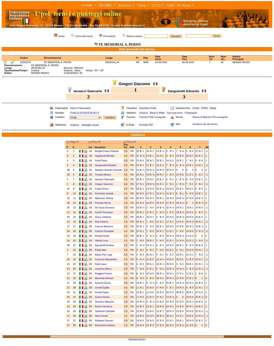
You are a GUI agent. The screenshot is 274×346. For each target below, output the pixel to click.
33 (147, 170)
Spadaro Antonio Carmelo (108, 170)
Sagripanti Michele (105, 155)
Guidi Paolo (101, 160)
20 (138, 151)
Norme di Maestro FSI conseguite (210, 117)
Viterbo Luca (102, 240)
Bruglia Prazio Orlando (107, 151)
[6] (94, 112)
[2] (81, 112)
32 (147, 198)
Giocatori (124, 5)
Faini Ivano (101, 264)
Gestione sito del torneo (204, 124)
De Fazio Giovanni (105, 207)
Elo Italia (105, 5)
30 (167, 170)
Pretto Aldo (101, 250)
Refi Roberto (102, 221)
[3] (84, 112)
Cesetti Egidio (102, 287)
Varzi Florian (102, 316)
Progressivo (191, 112)
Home (61, 36)
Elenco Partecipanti (80, 108)
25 (138, 174)
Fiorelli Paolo (102, 292)
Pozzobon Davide (104, 193)
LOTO (156, 5)
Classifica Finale (147, 108)
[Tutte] (195, 108)
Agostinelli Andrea (104, 245)
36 (196, 203)
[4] (87, 112)
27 (196, 151)
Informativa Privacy (137, 339)
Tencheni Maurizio (105, 301)
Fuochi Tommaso (104, 212)
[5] (91, 112)
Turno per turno (175, 112)
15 (157, 165)
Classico (143, 112)
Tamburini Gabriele (105, 311)
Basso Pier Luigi (104, 254)
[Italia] (213, 108)
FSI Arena (184, 5)
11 (167, 231)
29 (157, 174)
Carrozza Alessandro (106, 259)
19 (157, 155)
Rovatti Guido (102, 236)
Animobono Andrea (105, 325)
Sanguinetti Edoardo (106, 165)
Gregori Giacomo (104, 184)
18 (177, 160)
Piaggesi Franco (104, 273)
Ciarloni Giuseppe (104, 231)
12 (138, 292)
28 (147, 160)
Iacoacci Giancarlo (105, 179)
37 (167, 203)
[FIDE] (204, 108)
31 (138, 203)
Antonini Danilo (103, 283)
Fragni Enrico (102, 188)
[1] (78, 112)
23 (138, 165)
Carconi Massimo (104, 226)
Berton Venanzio (104, 306)
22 (177, 155)
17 (147, 165)
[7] (97, 112)
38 (177, 203)
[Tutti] (73, 112)
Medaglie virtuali (90, 125)
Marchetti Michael (104, 278)
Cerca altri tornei (84, 36)
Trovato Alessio (103, 174)
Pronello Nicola (103, 203)
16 (147, 151)
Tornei (141, 5)
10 (187, 165)
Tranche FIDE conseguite (152, 117)
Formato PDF (146, 124)
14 (157, 151)
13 (147, 155)
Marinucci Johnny (104, 198)
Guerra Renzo (102, 297)
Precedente (109, 36)
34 (147, 203)
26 (187, 155)
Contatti (86, 5)
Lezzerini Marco (103, 268)
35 (157, 203)
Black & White (157, 112)
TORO (170, 5)
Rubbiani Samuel (104, 320)
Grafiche (74, 125)
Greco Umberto (103, 217)
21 (138, 155)
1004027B (25, 62)
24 (138, 170)
